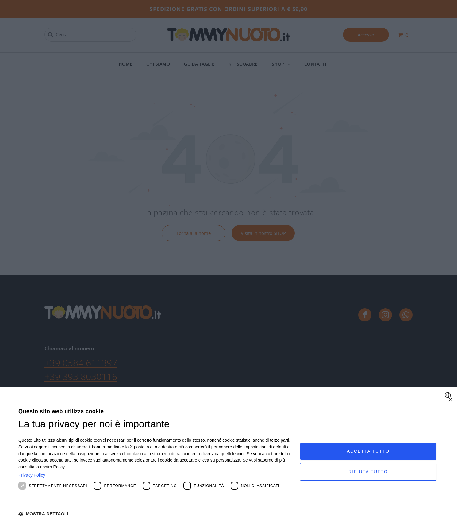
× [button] (450, 400)
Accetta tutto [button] (368, 451)
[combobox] (448, 395)
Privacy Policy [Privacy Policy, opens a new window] (31, 475)
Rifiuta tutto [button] (368, 471)
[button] (155, 513)
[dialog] (228, 458)
